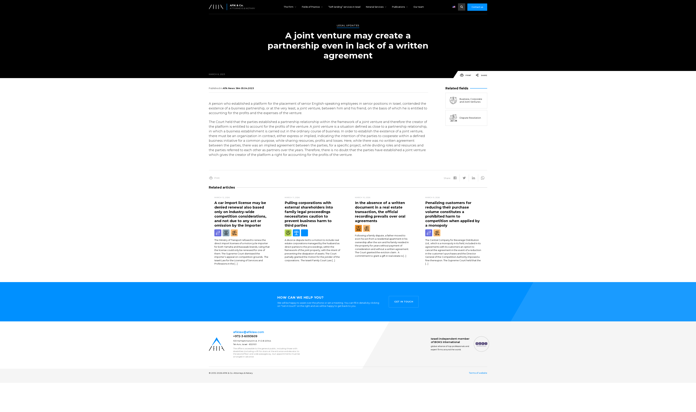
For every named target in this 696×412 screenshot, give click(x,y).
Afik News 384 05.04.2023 (238, 88)
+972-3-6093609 (245, 336)
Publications (398, 7)
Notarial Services (374, 7)
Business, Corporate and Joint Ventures (465, 100)
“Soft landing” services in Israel (344, 7)
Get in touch (403, 301)
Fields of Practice (311, 7)
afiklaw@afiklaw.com (248, 332)
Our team (418, 7)
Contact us (477, 7)
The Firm (288, 7)
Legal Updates (348, 25)
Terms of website (478, 373)
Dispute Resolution (465, 118)
